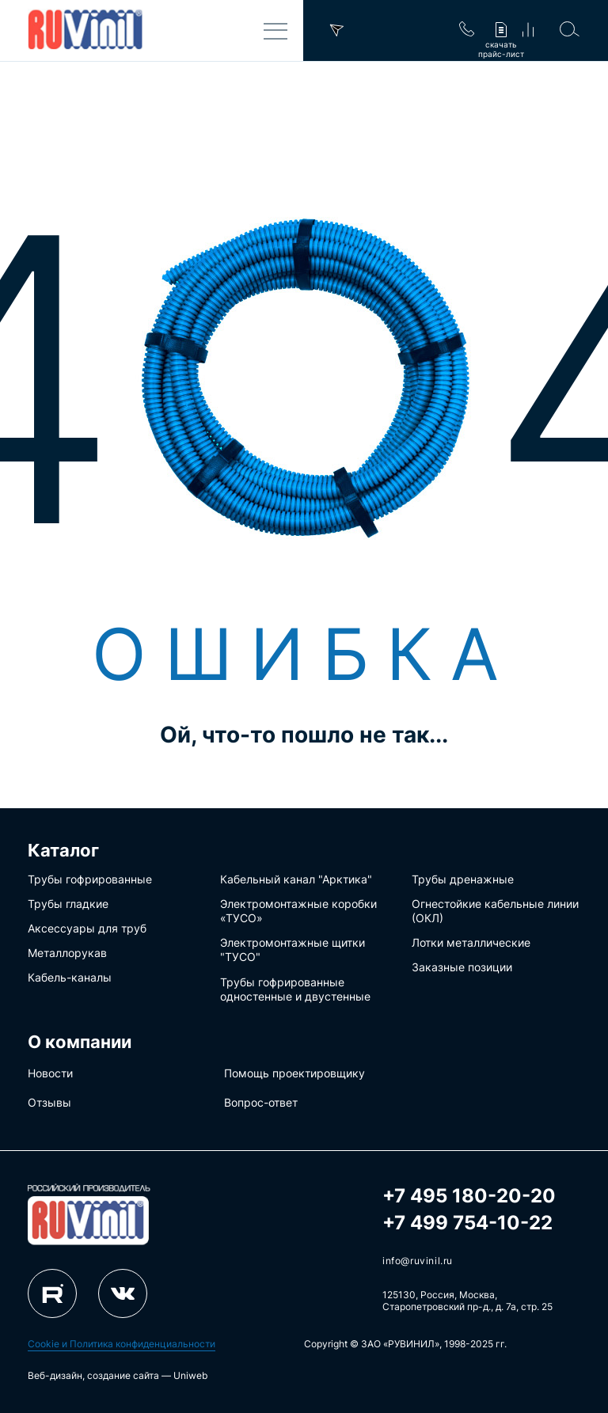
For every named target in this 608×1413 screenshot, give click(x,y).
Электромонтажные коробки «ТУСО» (298, 911)
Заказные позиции (462, 967)
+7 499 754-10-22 (467, 1222)
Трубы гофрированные (90, 879)
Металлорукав (67, 952)
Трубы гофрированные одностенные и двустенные (295, 989)
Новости (50, 1073)
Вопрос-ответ (261, 1102)
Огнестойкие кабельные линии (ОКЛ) (495, 911)
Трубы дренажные (463, 879)
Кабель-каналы (70, 977)
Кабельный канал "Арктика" (296, 879)
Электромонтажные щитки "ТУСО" (292, 949)
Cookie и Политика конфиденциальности (121, 1344)
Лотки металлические (471, 942)
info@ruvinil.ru (417, 1261)
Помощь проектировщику (294, 1073)
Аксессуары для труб (87, 928)
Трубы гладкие (68, 903)
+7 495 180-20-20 (469, 1195)
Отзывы (49, 1102)
